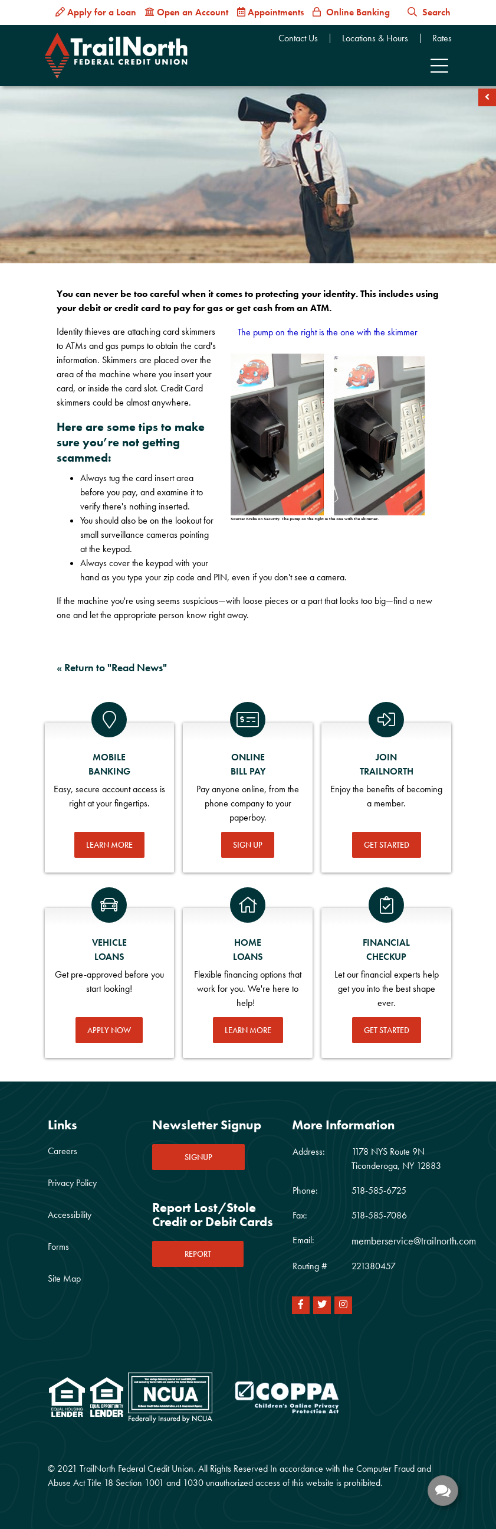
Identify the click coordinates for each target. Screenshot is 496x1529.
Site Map (64, 1278)
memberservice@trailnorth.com (414, 1240)
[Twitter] (322, 1305)
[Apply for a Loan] (95, 12)
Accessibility (69, 1214)
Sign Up (247, 844)
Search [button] (429, 12)
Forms (58, 1246)
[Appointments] (270, 12)
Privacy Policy (72, 1183)
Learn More (109, 844)
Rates (442, 38)
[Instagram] (343, 1305)
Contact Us (298, 38)
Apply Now (109, 1030)
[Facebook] (301, 1305)
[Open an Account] (186, 12)
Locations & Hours (375, 38)
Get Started (386, 844)
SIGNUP (198, 1157)
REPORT (198, 1254)
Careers (62, 1151)
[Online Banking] (351, 12)
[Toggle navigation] (439, 66)
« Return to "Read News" (112, 667)
